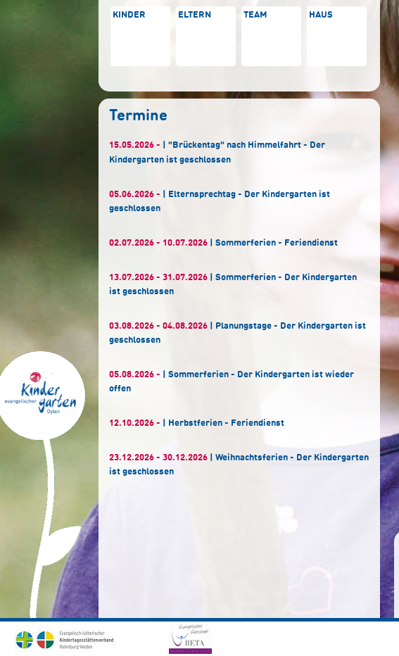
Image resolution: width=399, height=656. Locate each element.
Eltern (194, 15)
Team (255, 15)
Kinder (129, 15)
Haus (321, 15)
